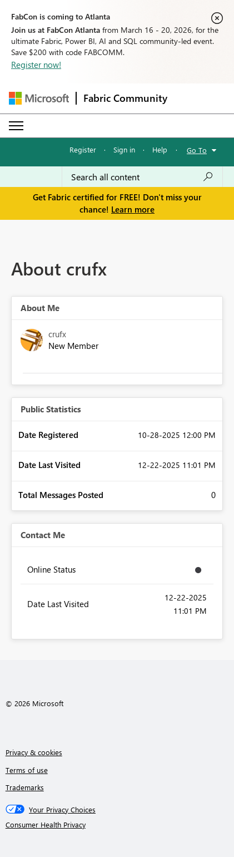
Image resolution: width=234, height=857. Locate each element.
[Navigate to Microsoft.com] (39, 98)
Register (82, 149)
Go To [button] (197, 150)
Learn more (133, 209)
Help (159, 149)
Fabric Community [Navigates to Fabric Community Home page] (125, 98)
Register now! (36, 64)
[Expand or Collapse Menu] (16, 125)
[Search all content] (142, 177)
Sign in (124, 149)
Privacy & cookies (34, 752)
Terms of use (27, 770)
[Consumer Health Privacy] (117, 824)
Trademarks (25, 787)
